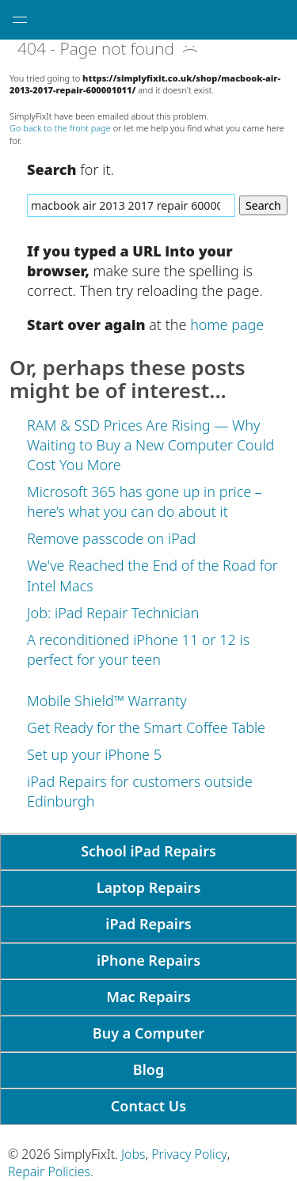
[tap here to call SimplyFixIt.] (277, 20)
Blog (148, 1069)
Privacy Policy (189, 1154)
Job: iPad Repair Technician (113, 612)
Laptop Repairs (149, 887)
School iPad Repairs (148, 850)
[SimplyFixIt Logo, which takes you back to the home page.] (148, 20)
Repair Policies (49, 1171)
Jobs (133, 1154)
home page (227, 324)
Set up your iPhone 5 (94, 754)
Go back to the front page (60, 128)
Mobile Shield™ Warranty (107, 700)
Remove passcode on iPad (111, 538)
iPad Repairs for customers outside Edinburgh (140, 791)
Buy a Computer (148, 1032)
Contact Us (148, 1105)
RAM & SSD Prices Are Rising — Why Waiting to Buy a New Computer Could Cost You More (150, 445)
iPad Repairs (148, 923)
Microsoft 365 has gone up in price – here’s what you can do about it (144, 501)
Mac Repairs (148, 996)
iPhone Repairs (148, 960)
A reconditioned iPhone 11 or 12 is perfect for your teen (138, 649)
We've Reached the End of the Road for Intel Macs (152, 575)
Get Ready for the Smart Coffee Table (146, 727)
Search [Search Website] (263, 205)
